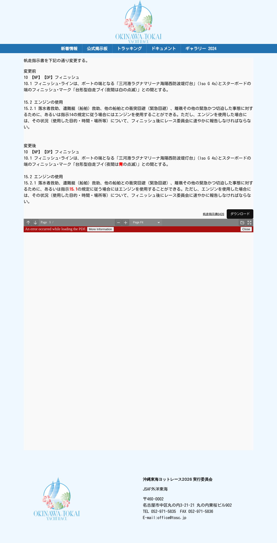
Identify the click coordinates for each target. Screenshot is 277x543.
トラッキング (129, 48)
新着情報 (69, 48)
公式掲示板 (97, 48)
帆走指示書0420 (213, 213)
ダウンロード (240, 213)
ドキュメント (163, 48)
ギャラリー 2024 (200, 48)
